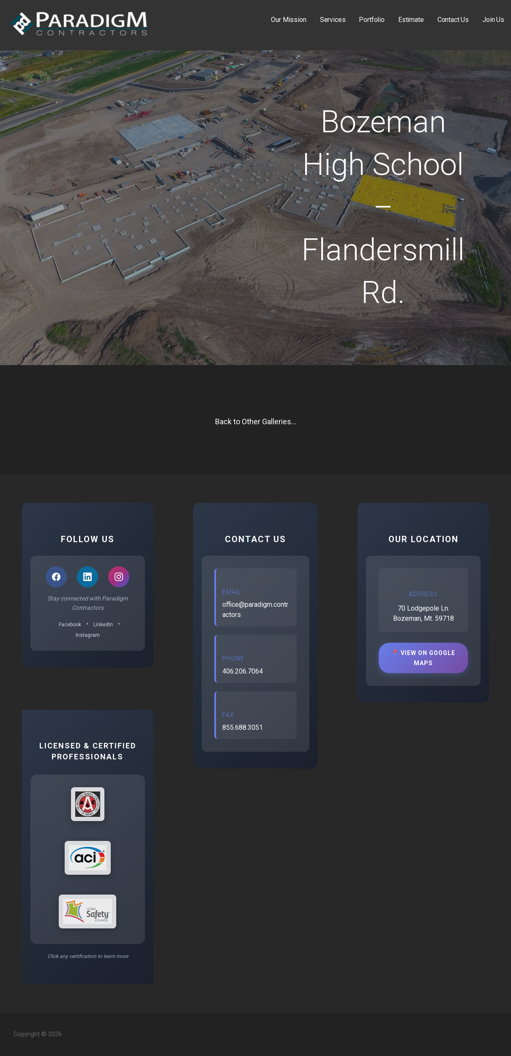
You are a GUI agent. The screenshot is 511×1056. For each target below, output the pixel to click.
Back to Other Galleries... (255, 421)
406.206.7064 (242, 671)
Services (333, 20)
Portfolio (372, 20)
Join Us (493, 20)
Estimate (411, 20)
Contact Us (453, 20)
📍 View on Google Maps (423, 657)
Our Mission (288, 20)
